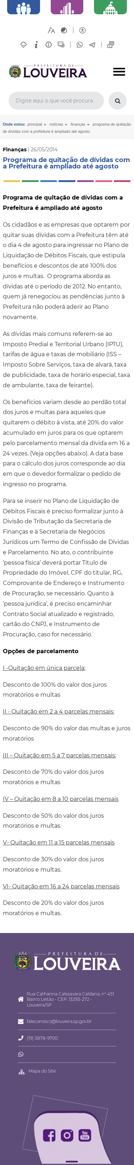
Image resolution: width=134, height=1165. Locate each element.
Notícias (56, 124)
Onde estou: (14, 124)
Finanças (78, 124)
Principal (35, 124)
